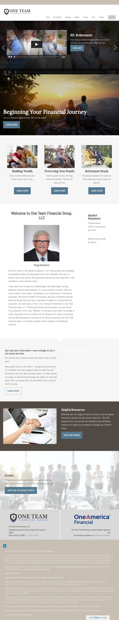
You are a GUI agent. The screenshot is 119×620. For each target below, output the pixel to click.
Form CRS (28, 615)
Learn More (77, 48)
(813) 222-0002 (106, 2)
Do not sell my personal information (37, 569)
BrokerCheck (50, 551)
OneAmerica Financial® (102, 535)
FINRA (70, 582)
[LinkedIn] (7, 2)
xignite (93, 242)
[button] (57, 17)
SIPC (74, 582)
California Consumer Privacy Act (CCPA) (70, 567)
